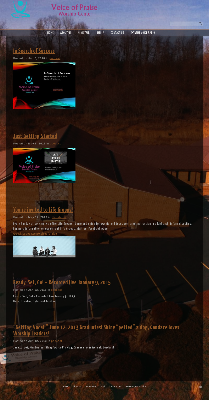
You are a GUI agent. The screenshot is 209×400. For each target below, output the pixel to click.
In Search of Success (34, 51)
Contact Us (117, 32)
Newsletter (59, 217)
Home (50, 32)
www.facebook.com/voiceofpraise (35, 233)
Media (100, 32)
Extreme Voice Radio (143, 32)
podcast (55, 58)
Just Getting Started (35, 136)
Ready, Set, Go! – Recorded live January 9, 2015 (62, 283)
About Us (66, 32)
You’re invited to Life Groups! (43, 210)
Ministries (84, 32)
